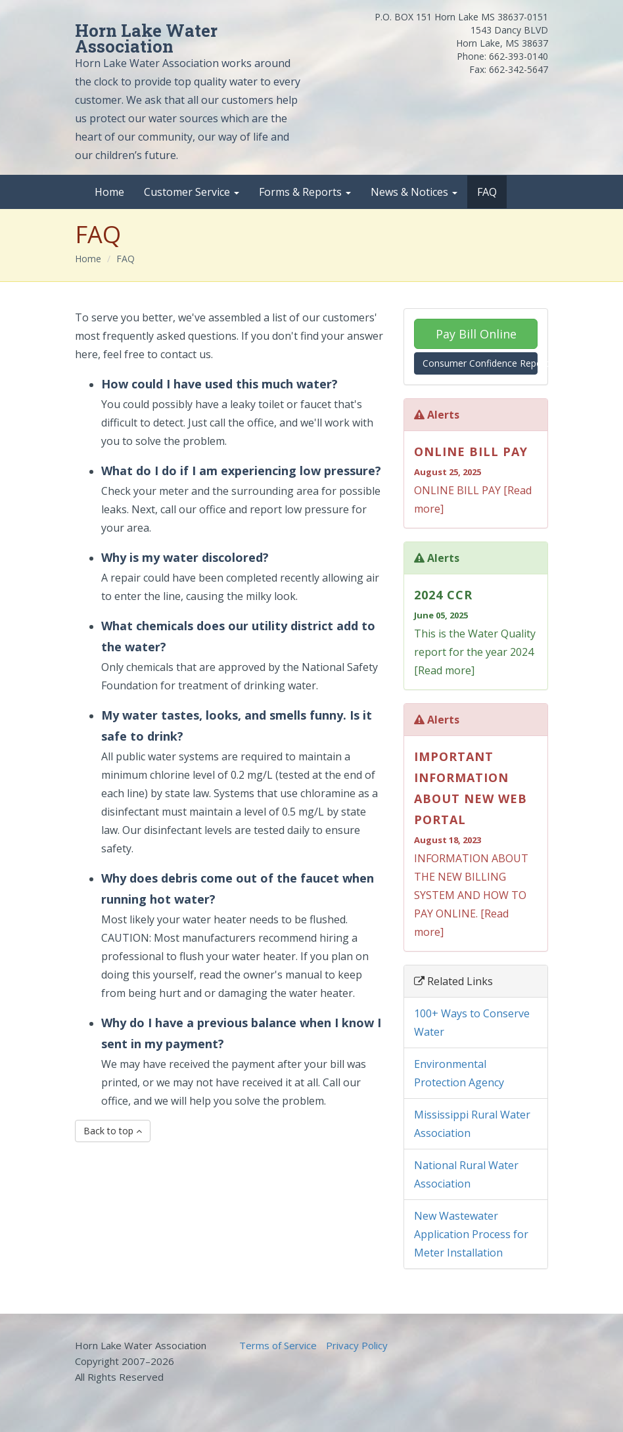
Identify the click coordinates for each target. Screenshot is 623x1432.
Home (109, 192)
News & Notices (414, 192)
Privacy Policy (357, 1345)
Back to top (112, 1130)
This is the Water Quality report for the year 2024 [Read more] (476, 631)
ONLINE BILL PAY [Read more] (476, 478)
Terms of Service (278, 1345)
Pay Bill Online (476, 334)
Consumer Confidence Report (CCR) (480, 363)
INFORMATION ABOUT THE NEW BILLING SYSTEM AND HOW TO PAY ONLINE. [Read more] (476, 842)
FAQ (487, 192)
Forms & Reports (305, 192)
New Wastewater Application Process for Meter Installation (471, 1234)
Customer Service (191, 192)
